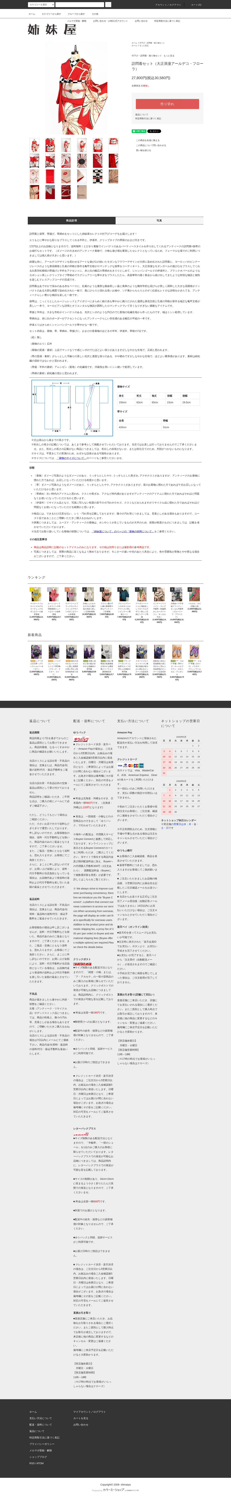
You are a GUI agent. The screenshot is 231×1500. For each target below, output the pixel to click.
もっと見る (144, 46)
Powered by (115, 1490)
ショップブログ (38, 1456)
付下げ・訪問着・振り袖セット (152, 43)
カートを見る (80, 1418)
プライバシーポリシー (41, 1444)
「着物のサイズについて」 (71, 458)
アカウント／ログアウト (166, 5)
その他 (92, 14)
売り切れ (167, 104)
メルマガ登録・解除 (74, 21)
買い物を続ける (141, 150)
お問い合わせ (139, 21)
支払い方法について (40, 1418)
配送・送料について (40, 1424)
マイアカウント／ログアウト (89, 1411)
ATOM (40, 1463)
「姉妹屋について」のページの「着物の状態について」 (123, 531)
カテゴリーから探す (49, 14)
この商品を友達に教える (146, 140)
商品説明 (71, 220)
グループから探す (74, 14)
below (99, 947)
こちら (87, 879)
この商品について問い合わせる (149, 145)
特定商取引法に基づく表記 (165, 21)
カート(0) (194, 5)
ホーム (32, 14)
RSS (32, 1463)
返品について (141, 114)
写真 (159, 220)
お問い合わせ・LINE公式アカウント (108, 21)
